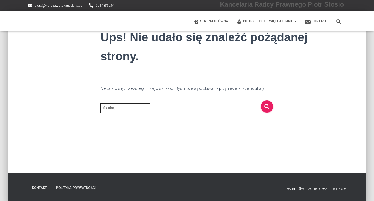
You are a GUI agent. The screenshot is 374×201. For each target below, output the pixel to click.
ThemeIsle (337, 188)
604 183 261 (105, 6)
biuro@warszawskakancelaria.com (59, 6)
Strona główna (210, 21)
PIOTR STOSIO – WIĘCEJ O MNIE (266, 21)
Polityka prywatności (76, 188)
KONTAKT (316, 21)
